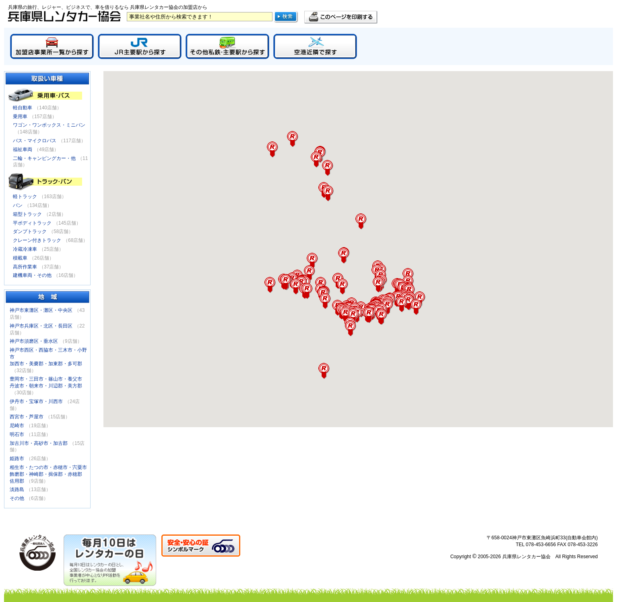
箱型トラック (27, 214)
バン (18, 205)
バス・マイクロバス (34, 140)
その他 (17, 498)
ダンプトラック (30, 231)
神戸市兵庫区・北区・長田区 (41, 326)
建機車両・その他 (32, 275)
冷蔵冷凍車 (25, 249)
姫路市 (17, 458)
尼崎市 (17, 425)
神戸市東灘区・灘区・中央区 (41, 310)
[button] (327, 168)
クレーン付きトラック (37, 240)
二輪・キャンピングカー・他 (44, 158)
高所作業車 (25, 267)
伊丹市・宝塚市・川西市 (36, 401)
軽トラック (25, 196)
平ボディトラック (32, 223)
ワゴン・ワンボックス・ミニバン (49, 125)
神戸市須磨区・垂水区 (34, 341)
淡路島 (17, 489)
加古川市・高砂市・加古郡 (39, 443)
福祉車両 (22, 149)
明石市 (17, 434)
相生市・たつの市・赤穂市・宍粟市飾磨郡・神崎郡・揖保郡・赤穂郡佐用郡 (48, 474)
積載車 (20, 258)
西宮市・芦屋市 (26, 417)
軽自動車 (22, 108)
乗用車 (20, 116)
